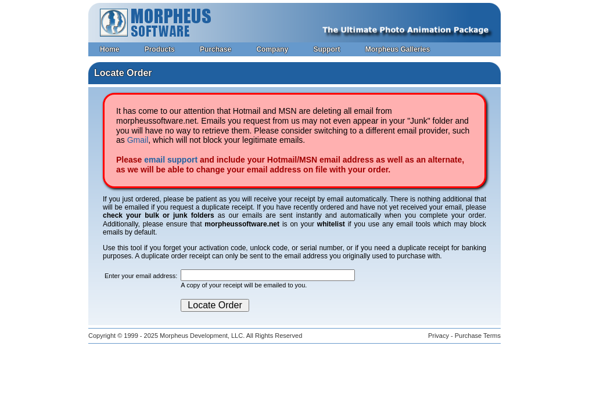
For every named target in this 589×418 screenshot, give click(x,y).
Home (109, 49)
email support (170, 159)
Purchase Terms (478, 335)
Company (272, 49)
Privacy (438, 335)
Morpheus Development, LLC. (202, 335)
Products (160, 49)
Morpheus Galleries (397, 49)
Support (326, 49)
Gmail (138, 140)
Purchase (215, 49)
